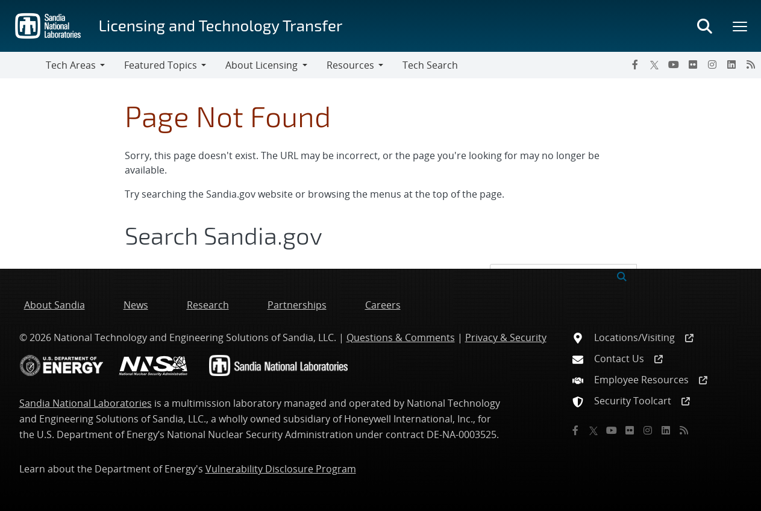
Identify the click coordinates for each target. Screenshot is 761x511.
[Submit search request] (622, 275)
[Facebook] (635, 64)
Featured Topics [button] (160, 65)
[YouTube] (674, 64)
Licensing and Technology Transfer (220, 25)
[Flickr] (693, 64)
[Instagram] (712, 64)
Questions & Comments (400, 337)
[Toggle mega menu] (740, 26)
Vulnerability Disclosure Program (280, 468)
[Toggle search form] (704, 26)
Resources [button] (350, 65)
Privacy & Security (505, 337)
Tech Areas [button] (71, 65)
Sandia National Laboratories (85, 403)
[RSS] (751, 64)
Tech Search (430, 65)
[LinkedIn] (731, 64)
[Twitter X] (654, 64)
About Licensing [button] (261, 65)
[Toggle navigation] (23, 65)
